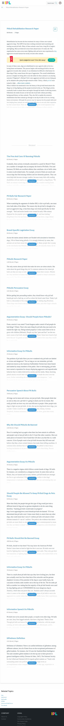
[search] (56, 3)
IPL (2, 7)
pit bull (49, 80)
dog (55, 51)
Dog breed (3, 697)
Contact (3, 719)
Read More (32, 181)
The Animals (4, 705)
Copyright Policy (22, 717)
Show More (32, 104)
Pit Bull (3, 701)
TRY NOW (51, 60)
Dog (2, 695)
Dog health (4, 699)
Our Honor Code (22, 721)
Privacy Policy (21, 724)
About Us (4, 717)
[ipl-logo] (8, 4)
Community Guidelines (24, 719)
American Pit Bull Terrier (7, 703)
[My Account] (61, 3)
